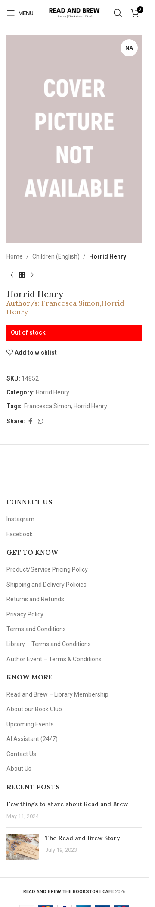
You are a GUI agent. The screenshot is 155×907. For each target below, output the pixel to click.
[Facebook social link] (30, 421)
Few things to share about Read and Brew (67, 804)
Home (14, 256)
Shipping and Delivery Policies (46, 584)
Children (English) (56, 256)
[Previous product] (11, 275)
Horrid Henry (107, 256)
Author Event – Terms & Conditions (54, 659)
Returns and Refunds (35, 599)
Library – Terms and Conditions (48, 644)
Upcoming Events (30, 724)
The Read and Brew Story (82, 838)
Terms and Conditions (36, 629)
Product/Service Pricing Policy (47, 569)
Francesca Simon (70, 303)
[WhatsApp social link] (40, 421)
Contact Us (21, 754)
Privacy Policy (24, 614)
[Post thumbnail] (22, 847)
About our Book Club (34, 709)
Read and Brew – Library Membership (57, 694)
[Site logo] (74, 12)
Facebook (19, 534)
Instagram (20, 519)
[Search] (118, 13)
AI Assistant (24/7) (32, 738)
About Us (18, 768)
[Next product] (32, 275)
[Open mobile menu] (20, 13)
